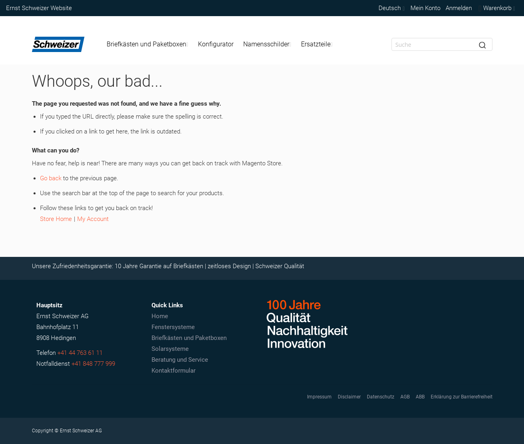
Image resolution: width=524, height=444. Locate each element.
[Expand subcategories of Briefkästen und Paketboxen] (187, 45)
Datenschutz (380, 397)
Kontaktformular (174, 370)
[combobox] (441, 44)
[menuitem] (147, 44)
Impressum (319, 397)
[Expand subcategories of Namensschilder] (290, 45)
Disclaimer (349, 397)
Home (160, 316)
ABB (420, 397)
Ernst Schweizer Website (39, 8)
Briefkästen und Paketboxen (189, 338)
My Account (93, 219)
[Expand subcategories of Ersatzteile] (331, 45)
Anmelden (459, 8)
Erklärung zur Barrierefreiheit (461, 397)
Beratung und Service (180, 359)
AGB (405, 397)
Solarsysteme (170, 348)
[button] (391, 8)
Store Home (56, 219)
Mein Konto (425, 8)
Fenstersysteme (173, 327)
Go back (50, 178)
